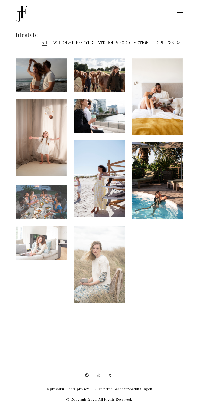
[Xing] (110, 375)
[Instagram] (98, 375)
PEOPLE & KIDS (166, 42)
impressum (55, 389)
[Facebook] (86, 375)
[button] (180, 14)
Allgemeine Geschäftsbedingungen (122, 389)
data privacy (78, 389)
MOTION (141, 42)
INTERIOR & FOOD (113, 42)
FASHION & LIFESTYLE (71, 42)
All (44, 42)
